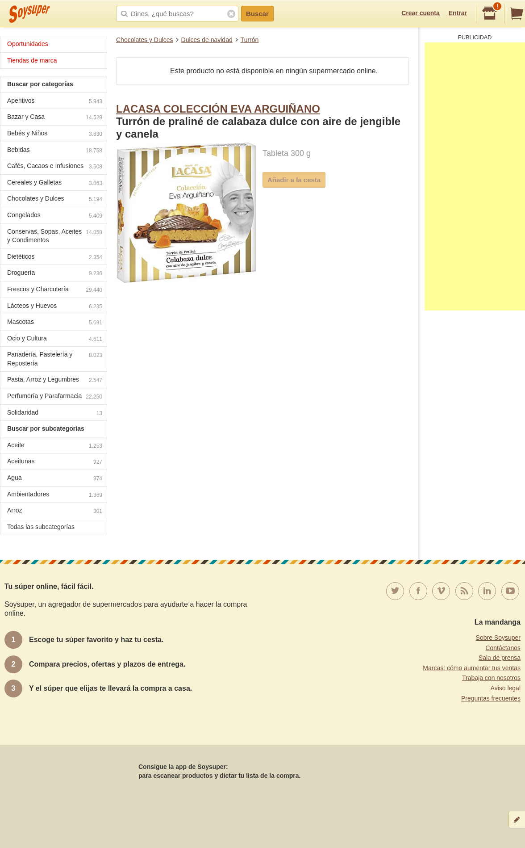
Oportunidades (27, 43)
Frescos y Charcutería (54, 290)
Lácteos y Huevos (54, 306)
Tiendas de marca (32, 60)
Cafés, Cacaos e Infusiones (54, 167)
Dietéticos (54, 257)
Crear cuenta (420, 13)
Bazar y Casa (54, 117)
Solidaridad (54, 413)
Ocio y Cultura (54, 339)
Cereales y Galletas (54, 183)
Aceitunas (54, 462)
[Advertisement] (475, 176)
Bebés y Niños (54, 134)
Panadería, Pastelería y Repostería (54, 359)
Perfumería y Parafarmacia (54, 397)
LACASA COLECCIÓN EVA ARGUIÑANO (218, 109)
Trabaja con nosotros (491, 677)
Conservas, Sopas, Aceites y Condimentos (54, 236)
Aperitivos (54, 101)
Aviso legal (506, 688)
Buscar (257, 13)
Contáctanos (503, 647)
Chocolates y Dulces (144, 39)
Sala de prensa (500, 657)
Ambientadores (54, 495)
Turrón (250, 39)
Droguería (54, 273)
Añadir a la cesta (294, 180)
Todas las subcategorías (41, 526)
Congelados (54, 216)
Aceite (54, 446)
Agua (54, 478)
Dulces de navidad (207, 39)
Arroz (54, 511)
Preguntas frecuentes (491, 698)
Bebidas (54, 150)
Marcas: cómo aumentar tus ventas (472, 668)
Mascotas (54, 322)
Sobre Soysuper (498, 637)
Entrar (458, 13)
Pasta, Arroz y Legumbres (54, 380)
